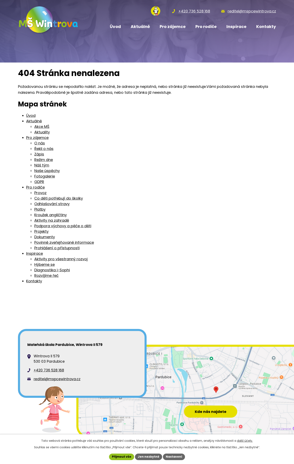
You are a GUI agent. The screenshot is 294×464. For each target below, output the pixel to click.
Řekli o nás (43, 148)
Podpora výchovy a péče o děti (62, 225)
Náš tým (41, 165)
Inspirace (34, 253)
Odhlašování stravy (52, 203)
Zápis (39, 154)
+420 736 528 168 (49, 370)
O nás (39, 143)
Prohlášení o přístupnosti (57, 247)
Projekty (41, 231)
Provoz (40, 192)
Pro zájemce (37, 137)
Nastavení (174, 457)
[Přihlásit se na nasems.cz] (155, 11)
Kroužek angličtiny (50, 214)
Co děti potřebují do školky (58, 198)
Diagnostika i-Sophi (52, 270)
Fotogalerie (44, 176)
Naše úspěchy (47, 170)
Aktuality (42, 132)
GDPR (39, 181)
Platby (40, 209)
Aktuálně (34, 121)
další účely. (245, 441)
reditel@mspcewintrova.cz (57, 379)
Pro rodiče (35, 187)
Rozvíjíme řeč (46, 275)
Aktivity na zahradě (51, 220)
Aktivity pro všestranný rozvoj (61, 259)
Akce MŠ (41, 126)
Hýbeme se (44, 264)
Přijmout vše (121, 457)
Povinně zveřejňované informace (64, 242)
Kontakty (34, 281)
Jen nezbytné (148, 457)
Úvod (31, 115)
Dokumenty (44, 236)
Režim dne (43, 159)
